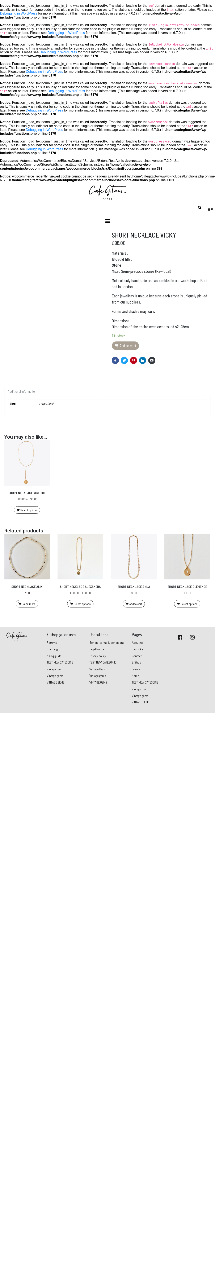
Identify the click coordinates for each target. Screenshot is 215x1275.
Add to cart (127, 345)
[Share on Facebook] (115, 360)
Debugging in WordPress (18, 13)
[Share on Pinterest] (133, 360)
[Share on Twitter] (124, 360)
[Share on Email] (151, 360)
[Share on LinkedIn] (142, 360)
